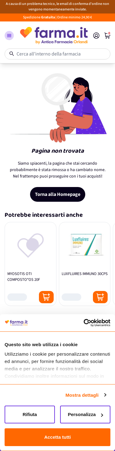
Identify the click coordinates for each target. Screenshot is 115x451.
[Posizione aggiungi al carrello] (46, 297)
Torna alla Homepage (57, 194)
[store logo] (53, 35)
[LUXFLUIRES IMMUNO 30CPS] (84, 264)
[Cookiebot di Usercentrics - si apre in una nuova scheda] (83, 323)
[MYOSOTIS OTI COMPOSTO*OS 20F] (30, 264)
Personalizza (85, 414)
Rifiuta (30, 414)
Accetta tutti (57, 437)
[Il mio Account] (96, 35)
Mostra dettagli (81, 395)
